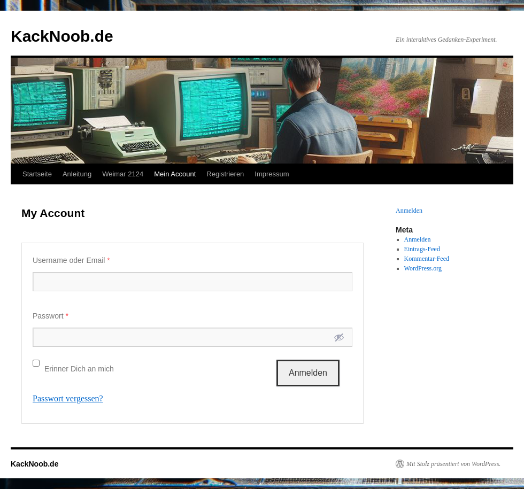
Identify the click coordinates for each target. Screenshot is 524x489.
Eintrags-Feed (422, 249)
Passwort (50, 316)
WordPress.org (423, 268)
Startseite (37, 174)
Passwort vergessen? (68, 398)
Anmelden (409, 210)
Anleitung (77, 174)
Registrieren (225, 174)
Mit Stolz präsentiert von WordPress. (453, 464)
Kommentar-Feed (426, 258)
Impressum (272, 174)
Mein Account (175, 174)
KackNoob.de (62, 36)
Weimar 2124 (122, 174)
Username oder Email (71, 260)
